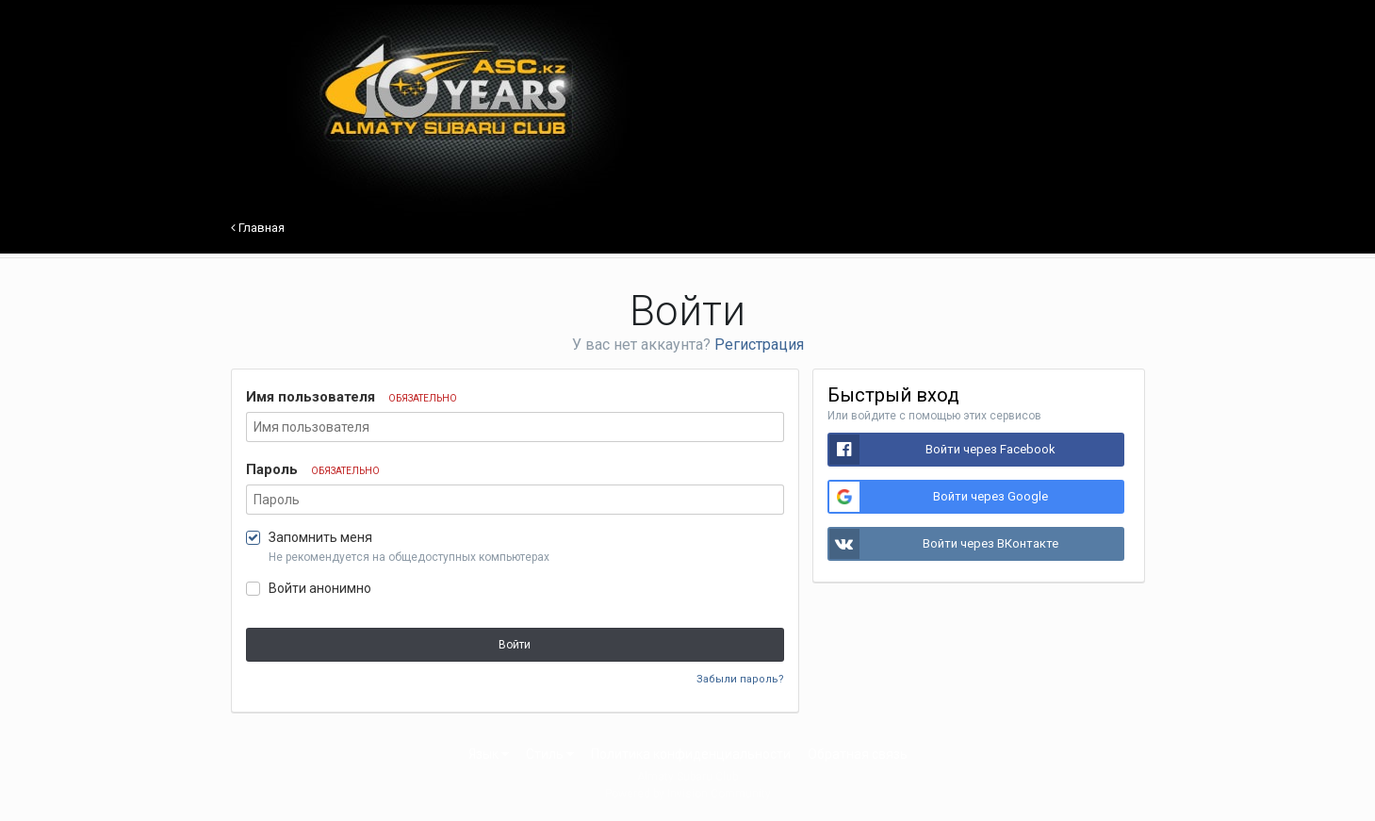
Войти (515, 644)
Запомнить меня (320, 537)
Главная (258, 228)
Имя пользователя (351, 396)
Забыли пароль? (740, 679)
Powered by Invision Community (688, 793)
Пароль (313, 469)
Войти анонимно (320, 588)
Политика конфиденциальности (691, 754)
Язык (488, 754)
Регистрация (759, 344)
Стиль (550, 754)
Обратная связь (858, 754)
